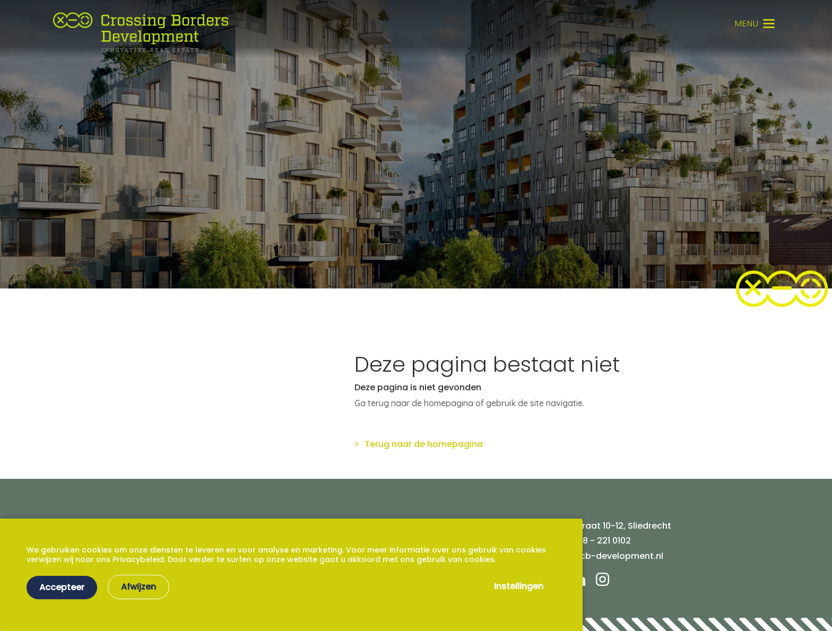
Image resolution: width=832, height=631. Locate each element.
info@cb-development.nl (609, 556)
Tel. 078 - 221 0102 (593, 540)
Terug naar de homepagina (424, 444)
